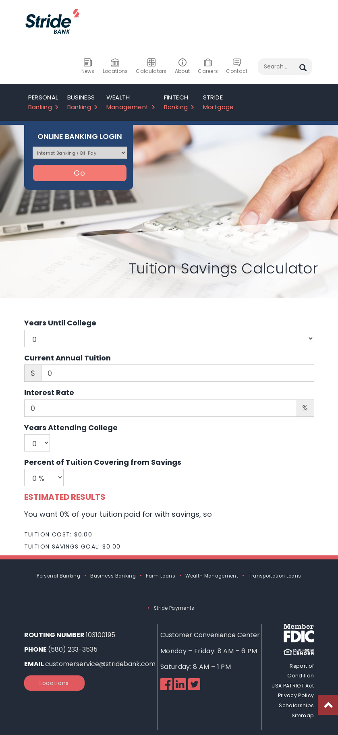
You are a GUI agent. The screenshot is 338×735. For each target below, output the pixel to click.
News (88, 66)
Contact (236, 66)
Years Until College (60, 322)
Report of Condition (301, 671)
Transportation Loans (275, 576)
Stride (218, 102)
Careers (208, 66)
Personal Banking (58, 576)
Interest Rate (49, 392)
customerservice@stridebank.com (100, 664)
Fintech (179, 102)
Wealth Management (211, 576)
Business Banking (113, 576)
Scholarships (297, 704)
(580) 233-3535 (72, 649)
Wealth (131, 102)
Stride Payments (174, 608)
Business (82, 102)
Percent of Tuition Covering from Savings (102, 462)
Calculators (151, 66)
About (182, 66)
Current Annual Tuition (67, 357)
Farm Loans (160, 576)
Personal (43, 102)
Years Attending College (71, 427)
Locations (115, 66)
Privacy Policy (296, 695)
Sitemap (303, 714)
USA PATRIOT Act (293, 685)
